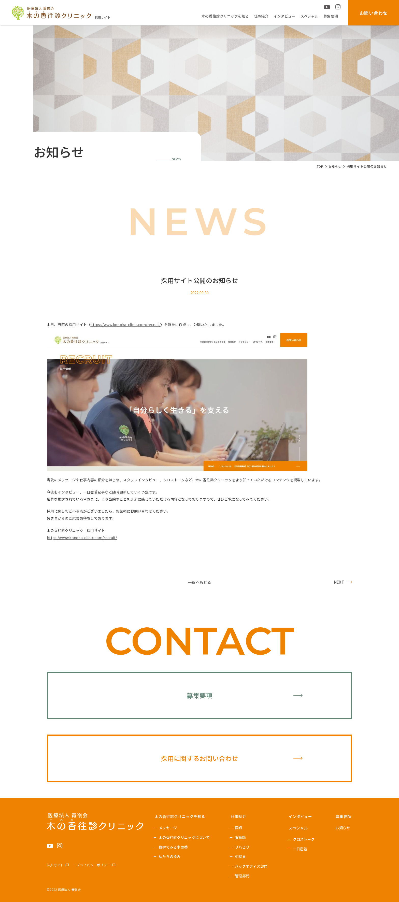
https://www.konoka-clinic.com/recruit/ (125, 324)
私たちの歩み (170, 856)
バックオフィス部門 (251, 866)
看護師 (240, 837)
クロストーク (304, 839)
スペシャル (309, 16)
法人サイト (55, 865)
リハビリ (242, 847)
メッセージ (168, 827)
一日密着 (300, 848)
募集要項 (330, 16)
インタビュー (284, 16)
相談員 (240, 856)
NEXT (339, 582)
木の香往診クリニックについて (184, 837)
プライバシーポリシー (93, 865)
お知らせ (343, 827)
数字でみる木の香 (173, 847)
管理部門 (242, 875)
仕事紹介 (261, 16)
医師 (238, 827)
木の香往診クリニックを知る (225, 16)
